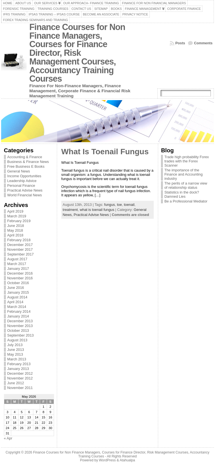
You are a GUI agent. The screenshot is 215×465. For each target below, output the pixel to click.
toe (119, 204)
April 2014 (15, 302)
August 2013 (17, 340)
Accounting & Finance (24, 157)
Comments (203, 43)
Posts (180, 43)
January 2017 (18, 268)
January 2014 (18, 316)
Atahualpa (127, 460)
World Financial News (24, 195)
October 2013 (18, 330)
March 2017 (16, 264)
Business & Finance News (28, 162)
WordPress (107, 460)
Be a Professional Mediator (185, 201)
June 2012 (15, 383)
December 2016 (20, 273)
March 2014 (16, 307)
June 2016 (15, 288)
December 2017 (20, 245)
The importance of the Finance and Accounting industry (183, 174)
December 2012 (20, 373)
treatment (70, 210)
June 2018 (15, 226)
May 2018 (15, 230)
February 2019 (19, 221)
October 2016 (18, 283)
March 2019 (16, 216)
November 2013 (20, 326)
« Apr (8, 438)
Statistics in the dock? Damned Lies (181, 194)
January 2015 (18, 292)
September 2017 (20, 254)
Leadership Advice (22, 181)
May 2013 (15, 354)
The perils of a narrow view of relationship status (185, 185)
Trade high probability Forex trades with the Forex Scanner (186, 161)
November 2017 (20, 249)
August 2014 (17, 297)
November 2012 (20, 378)
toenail (129, 204)
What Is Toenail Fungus (105, 151)
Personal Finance (21, 185)
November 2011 (20, 388)
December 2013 (20, 321)
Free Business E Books (26, 166)
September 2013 (20, 335)
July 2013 (15, 345)
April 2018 (15, 235)
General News (18, 171)
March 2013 (16, 359)
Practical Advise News (25, 190)
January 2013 (18, 369)
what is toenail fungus (97, 210)
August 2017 (17, 259)
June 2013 (15, 349)
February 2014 (19, 311)
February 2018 (19, 240)
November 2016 (20, 278)
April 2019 (15, 211)
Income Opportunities (24, 176)
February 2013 (19, 364)
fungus (109, 204)
